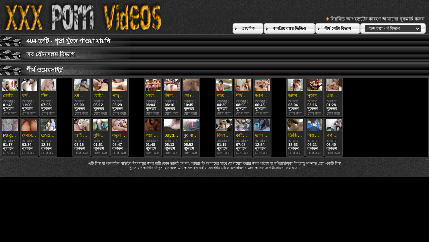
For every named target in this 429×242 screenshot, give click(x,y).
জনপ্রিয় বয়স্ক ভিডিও (289, 28)
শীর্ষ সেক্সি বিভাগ (337, 28)
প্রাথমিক (248, 28)
